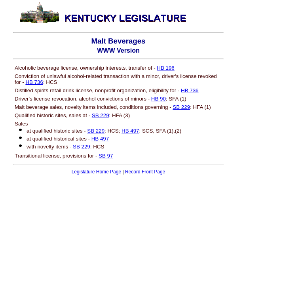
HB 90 (158, 99)
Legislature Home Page (96, 172)
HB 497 (130, 131)
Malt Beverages (118, 41)
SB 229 (181, 107)
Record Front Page (145, 172)
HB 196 (165, 68)
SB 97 (106, 156)
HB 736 (34, 82)
